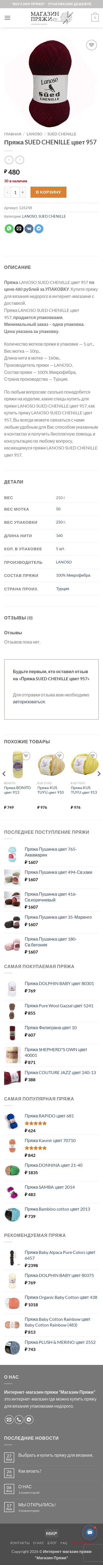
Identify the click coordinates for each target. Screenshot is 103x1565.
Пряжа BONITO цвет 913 (17, 790)
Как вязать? (29, 1470)
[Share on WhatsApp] (9, 229)
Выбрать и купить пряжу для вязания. (55, 1455)
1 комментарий (33, 1492)
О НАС (25, 1486)
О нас (38, 1543)
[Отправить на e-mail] (9, 1419)
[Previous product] (19, 160)
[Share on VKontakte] (29, 229)
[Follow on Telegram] (29, 1419)
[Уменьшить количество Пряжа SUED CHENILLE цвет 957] (7, 192)
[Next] (98, 785)
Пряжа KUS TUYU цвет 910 (50, 790)
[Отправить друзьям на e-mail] (19, 229)
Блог (52, 1543)
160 (59, 535)
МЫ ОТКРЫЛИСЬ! (37, 1504)
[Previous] (4, 785)
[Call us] (19, 1419)
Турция (62, 588)
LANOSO (34, 134)
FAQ (64, 1543)
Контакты (20, 1543)
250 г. (61, 522)
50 (58, 509)
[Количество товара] (15, 192)
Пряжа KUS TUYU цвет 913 (84, 790)
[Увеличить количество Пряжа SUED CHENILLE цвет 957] (23, 192)
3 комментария (39, 1510)
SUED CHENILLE (62, 134)
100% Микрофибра (73, 575)
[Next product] (9, 160)
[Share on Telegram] (38, 229)
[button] (7, 17)
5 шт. (60, 548)
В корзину (48, 191)
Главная (12, 134)
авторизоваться (29, 701)
